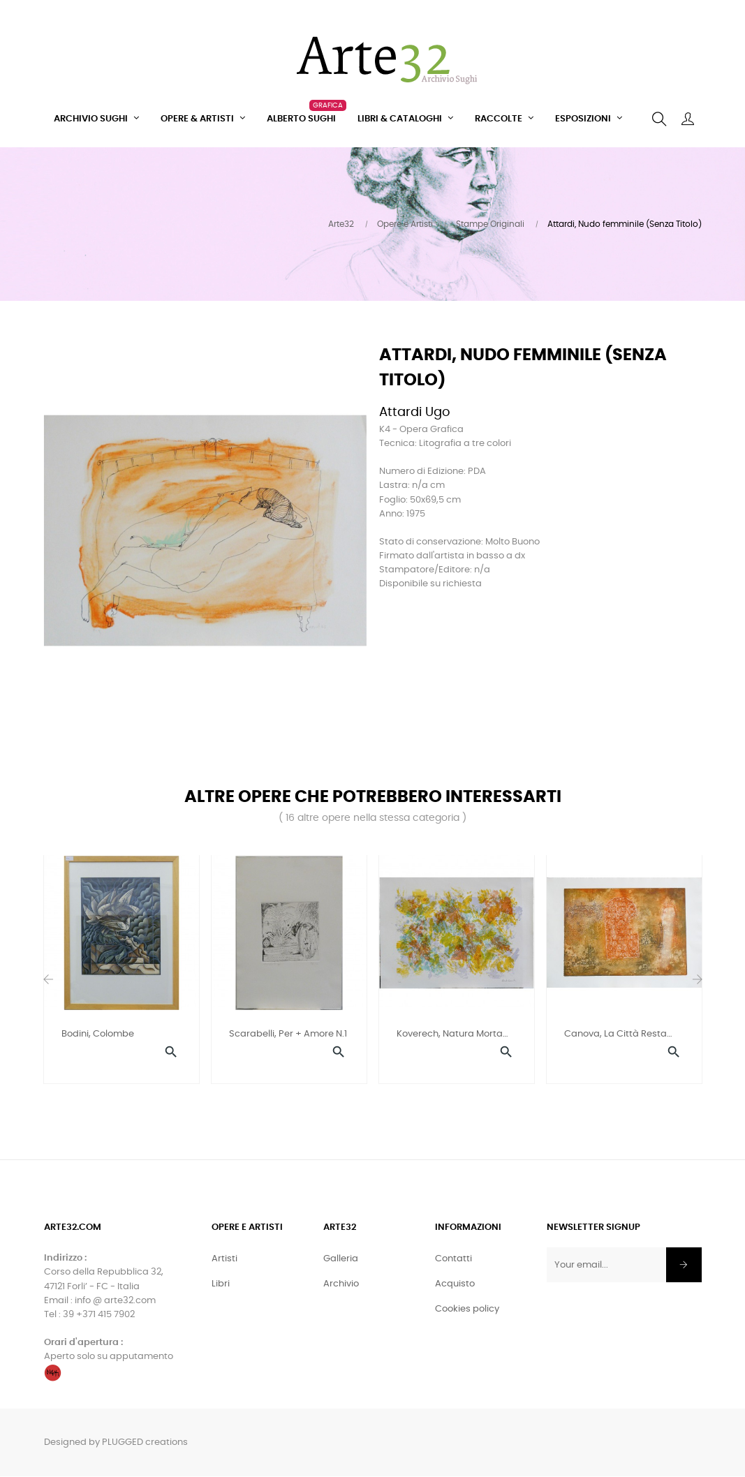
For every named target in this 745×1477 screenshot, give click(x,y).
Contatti (453, 1260)
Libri (221, 1285)
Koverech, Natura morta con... (450, 1035)
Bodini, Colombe (97, 1034)
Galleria (340, 1260)
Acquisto (455, 1285)
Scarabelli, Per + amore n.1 (288, 1034)
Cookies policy (467, 1310)
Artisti (224, 1260)
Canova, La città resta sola (615, 1035)
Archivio (341, 1285)
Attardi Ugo (414, 412)
